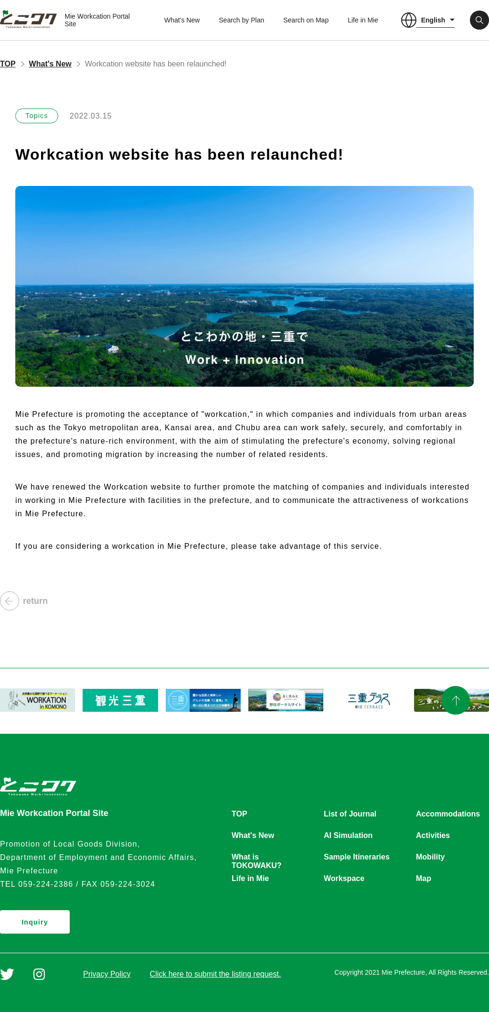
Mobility (430, 857)
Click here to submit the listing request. (215, 974)
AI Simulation (348, 835)
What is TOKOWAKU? (257, 857)
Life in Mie (363, 20)
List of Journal (350, 814)
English (433, 20)
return (24, 600)
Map (423, 878)
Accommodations (448, 814)
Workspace (344, 878)
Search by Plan (241, 20)
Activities (433, 835)
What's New (182, 20)
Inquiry (34, 922)
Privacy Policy (107, 974)
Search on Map (306, 20)
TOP (8, 64)
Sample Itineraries (357, 857)
